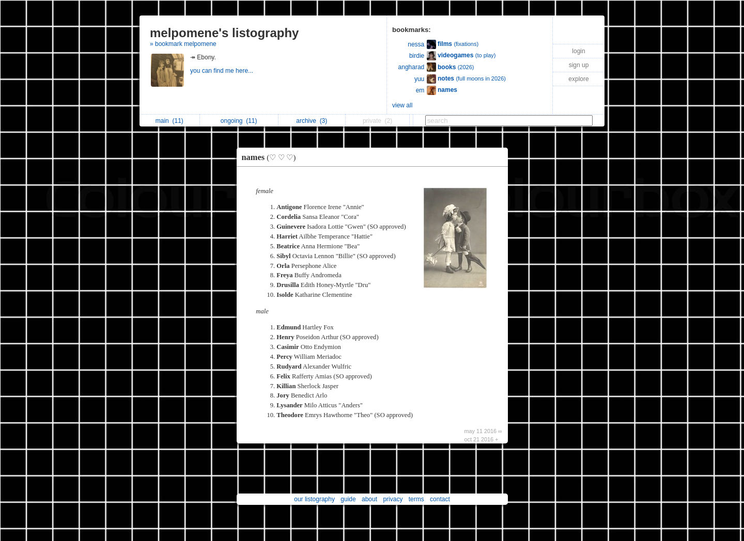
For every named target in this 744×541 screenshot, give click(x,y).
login (578, 51)
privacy (392, 499)
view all (402, 105)
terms (416, 499)
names (271, 157)
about (369, 499)
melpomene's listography (224, 33)
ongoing (239, 120)
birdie (416, 55)
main (169, 120)
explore (578, 79)
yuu (419, 79)
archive (311, 120)
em (420, 90)
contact (440, 499)
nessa (416, 44)
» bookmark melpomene (183, 43)
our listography (314, 499)
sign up (579, 65)
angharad (411, 67)
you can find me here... (222, 70)
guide (347, 499)
